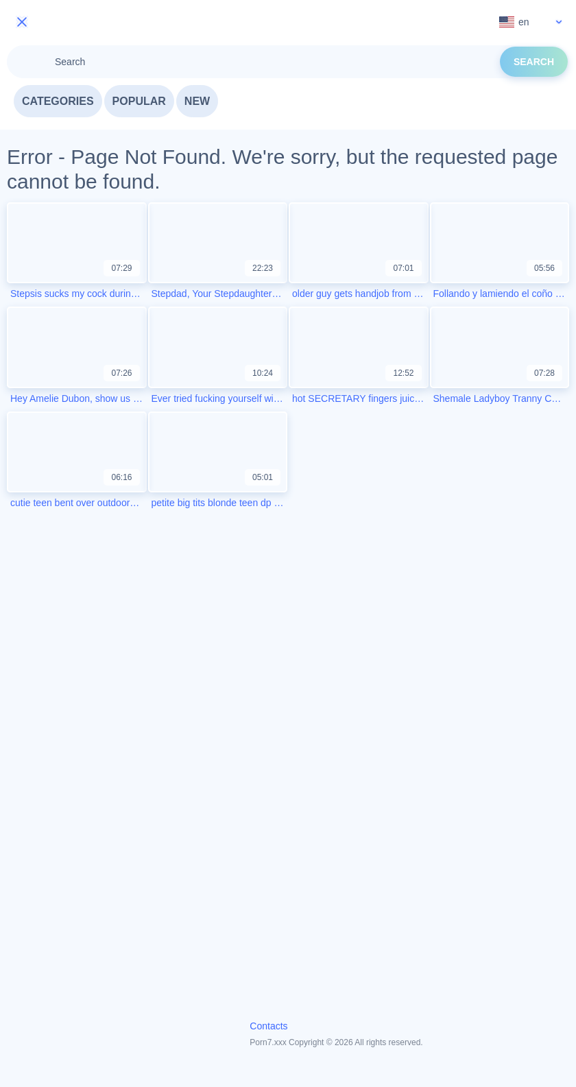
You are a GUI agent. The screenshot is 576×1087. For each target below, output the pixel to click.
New (197, 101)
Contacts (268, 1025)
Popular (139, 101)
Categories (58, 101)
